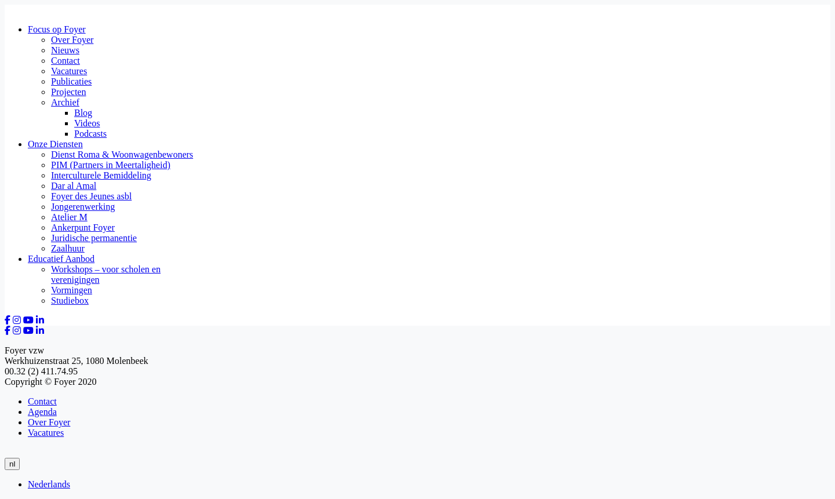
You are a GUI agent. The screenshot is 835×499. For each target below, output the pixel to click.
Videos (87, 123)
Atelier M (69, 217)
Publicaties (71, 81)
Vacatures (69, 71)
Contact (65, 60)
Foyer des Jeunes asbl (91, 196)
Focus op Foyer (57, 29)
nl (12, 464)
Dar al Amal (73, 186)
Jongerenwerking (83, 207)
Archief (65, 102)
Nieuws (65, 50)
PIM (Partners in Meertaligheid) (110, 165)
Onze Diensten (55, 144)
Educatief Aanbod (61, 259)
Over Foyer (72, 40)
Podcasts (90, 134)
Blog (83, 113)
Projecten (68, 92)
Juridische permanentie (94, 238)
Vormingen (71, 290)
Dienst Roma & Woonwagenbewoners (122, 154)
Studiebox (70, 300)
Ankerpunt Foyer (83, 227)
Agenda (42, 412)
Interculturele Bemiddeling (101, 175)
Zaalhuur (68, 248)
